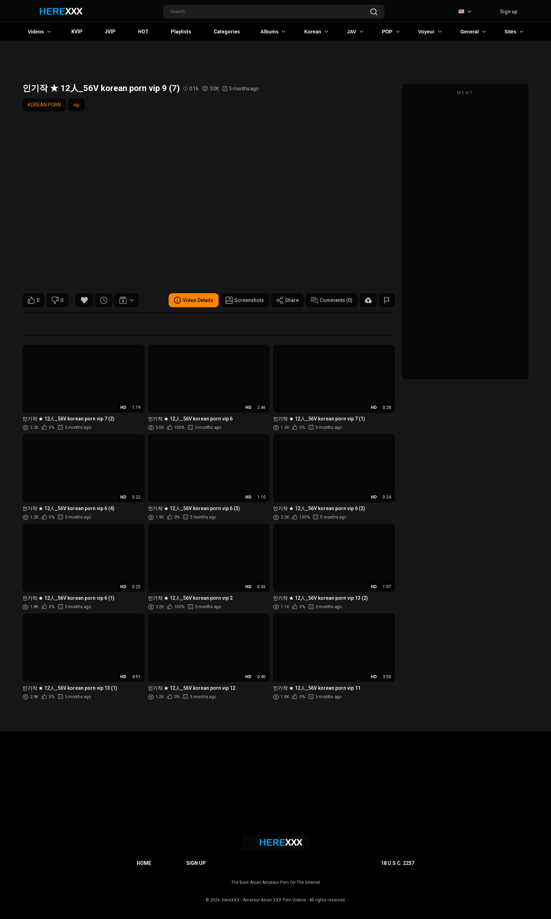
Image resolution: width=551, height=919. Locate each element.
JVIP (110, 31)
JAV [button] (355, 31)
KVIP (77, 31)
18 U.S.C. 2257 (397, 863)
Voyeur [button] (429, 31)
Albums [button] (272, 31)
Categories (227, 31)
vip (76, 105)
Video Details (193, 300)
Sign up (508, 11)
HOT (143, 31)
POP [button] (391, 31)
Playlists (181, 31)
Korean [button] (316, 31)
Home (144, 863)
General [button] (473, 31)
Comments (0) (331, 300)
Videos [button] (39, 31)
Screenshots (245, 300)
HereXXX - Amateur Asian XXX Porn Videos (264, 900)
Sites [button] (513, 31)
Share (287, 300)
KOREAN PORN (44, 105)
